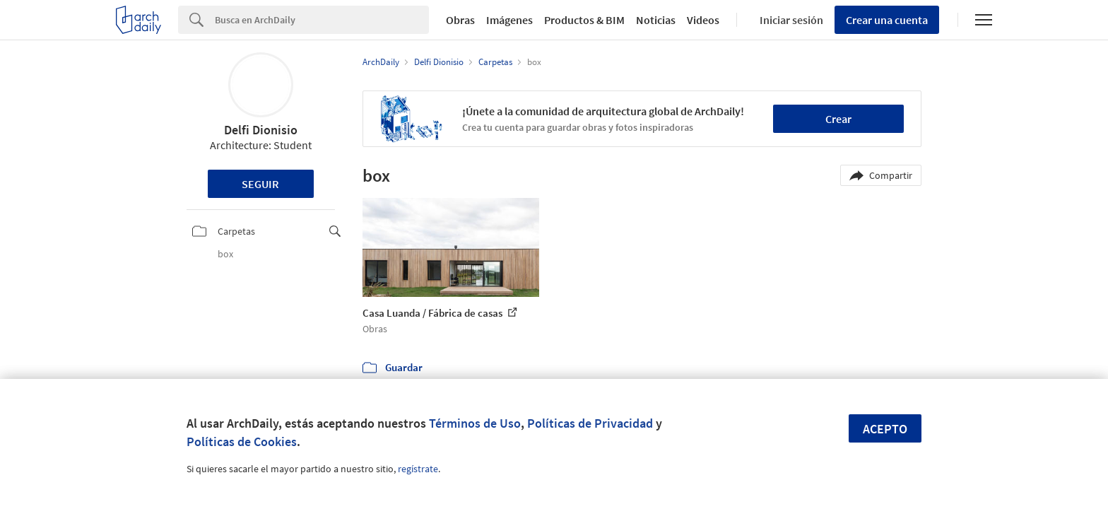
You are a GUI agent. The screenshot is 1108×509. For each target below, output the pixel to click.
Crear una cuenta (887, 20)
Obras (460, 19)
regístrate (418, 468)
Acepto (885, 429)
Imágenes (509, 19)
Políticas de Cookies (242, 441)
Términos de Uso (475, 423)
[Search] (322, 20)
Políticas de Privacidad (590, 423)
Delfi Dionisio (260, 130)
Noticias (656, 19)
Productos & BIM (584, 19)
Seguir (260, 184)
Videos (703, 19)
